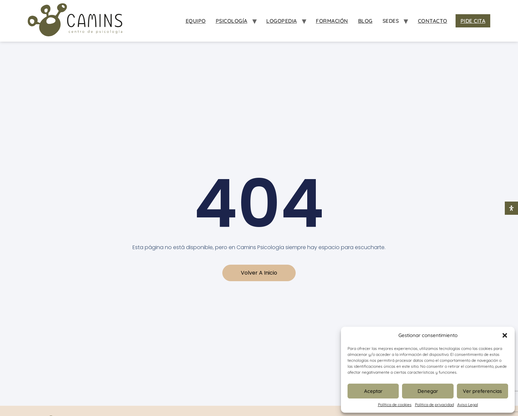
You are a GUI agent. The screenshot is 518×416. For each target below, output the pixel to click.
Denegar (428, 391)
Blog (365, 21)
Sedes (391, 21)
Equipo (196, 21)
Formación (332, 21)
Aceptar (373, 391)
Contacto (432, 21)
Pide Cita (473, 21)
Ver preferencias (482, 391)
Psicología (231, 21)
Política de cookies (395, 404)
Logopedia (281, 21)
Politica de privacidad (434, 404)
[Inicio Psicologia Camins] (75, 20)
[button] (504, 335)
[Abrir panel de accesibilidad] (511, 208)
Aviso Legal (467, 404)
